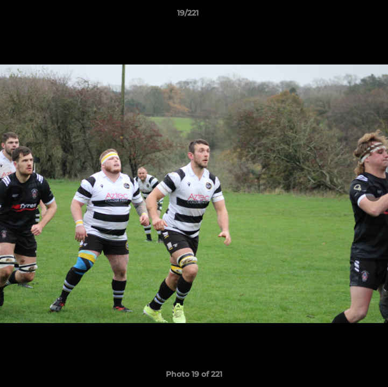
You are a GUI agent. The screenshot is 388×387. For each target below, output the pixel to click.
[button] (349, 15)
